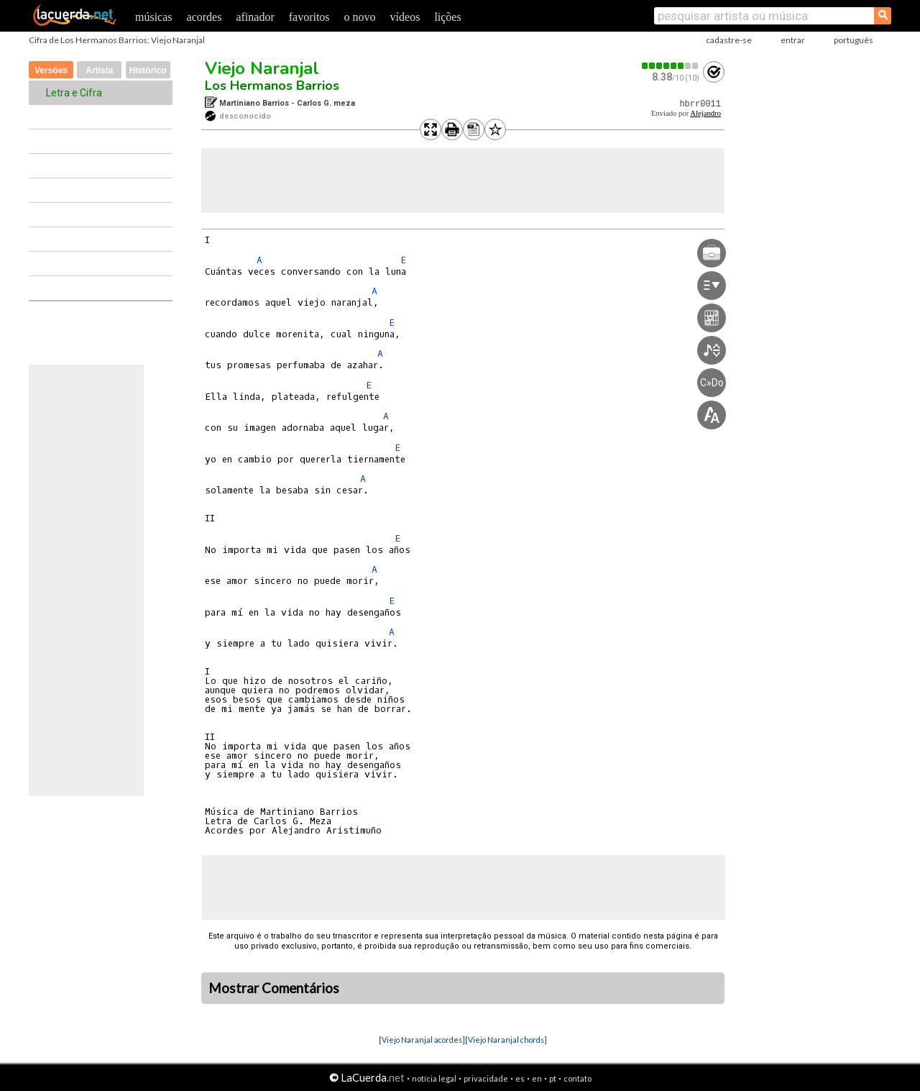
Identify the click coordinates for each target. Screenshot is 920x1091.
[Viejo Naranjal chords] (506, 1039)
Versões (51, 70)
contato (578, 1078)
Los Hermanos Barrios (272, 85)
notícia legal (434, 1078)
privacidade (486, 1078)
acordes (204, 17)
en (537, 1078)
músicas (153, 17)
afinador (255, 17)
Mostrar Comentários (273, 988)
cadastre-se (729, 40)
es (520, 1078)
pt (552, 1078)
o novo (360, 17)
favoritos (309, 17)
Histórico (148, 70)
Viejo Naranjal (262, 68)
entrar (793, 40)
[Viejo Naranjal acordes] (422, 1039)
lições (447, 17)
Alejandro (705, 113)
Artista (99, 70)
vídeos (405, 17)
